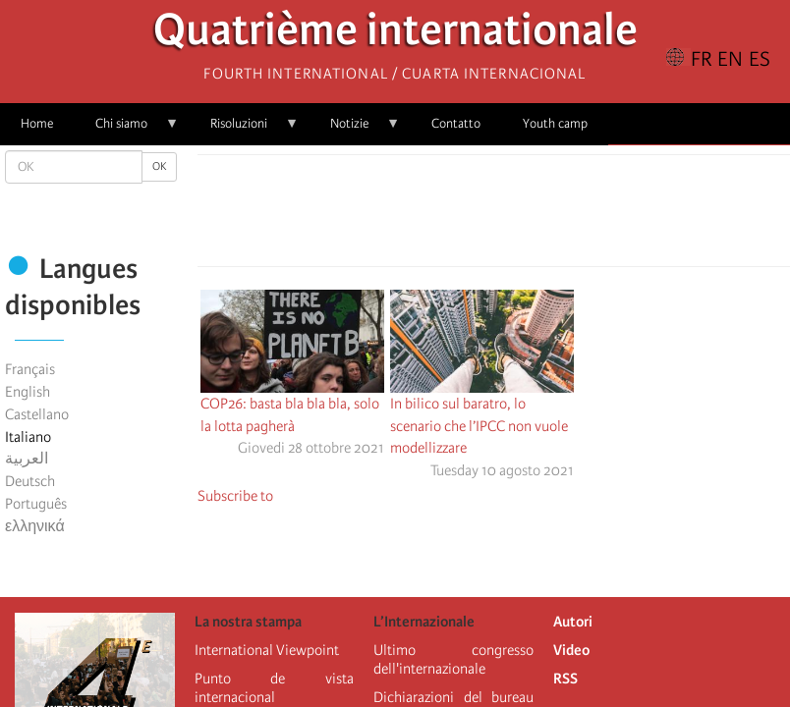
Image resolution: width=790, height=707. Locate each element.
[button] (549, 216)
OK (159, 166)
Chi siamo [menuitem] (127, 130)
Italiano (28, 437)
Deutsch (30, 481)
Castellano (37, 414)
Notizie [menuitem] (355, 130)
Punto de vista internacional (275, 688)
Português (36, 504)
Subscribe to (235, 496)
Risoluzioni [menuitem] (244, 130)
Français (30, 369)
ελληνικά (35, 526)
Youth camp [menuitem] (555, 123)
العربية (26, 458)
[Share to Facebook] (439, 216)
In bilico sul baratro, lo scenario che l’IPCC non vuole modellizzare (479, 426)
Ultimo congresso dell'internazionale (453, 659)
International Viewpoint (267, 650)
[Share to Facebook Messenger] (494, 216)
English (27, 392)
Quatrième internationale (395, 35)
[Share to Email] (522, 216)
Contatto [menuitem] (455, 123)
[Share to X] (467, 216)
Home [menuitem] (37, 123)
